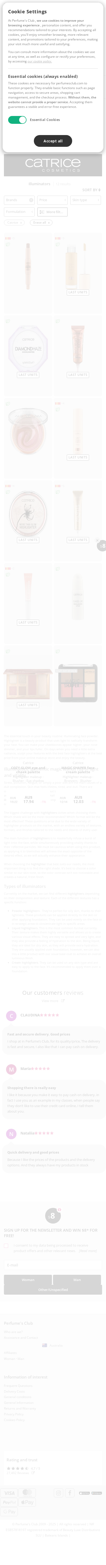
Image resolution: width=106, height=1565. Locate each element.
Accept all (53, 140)
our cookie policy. (40, 61)
